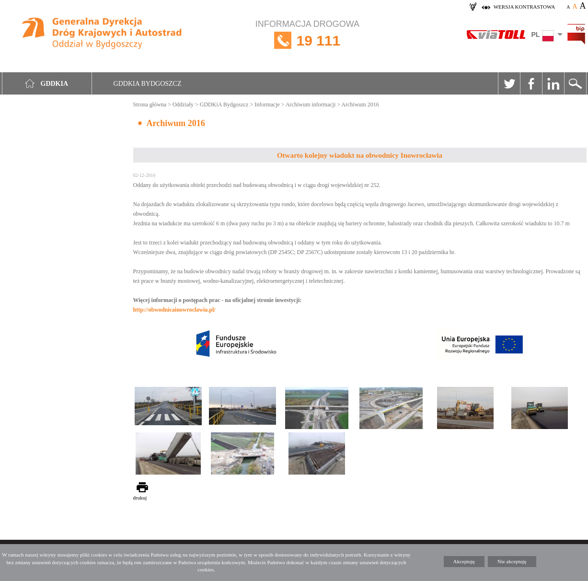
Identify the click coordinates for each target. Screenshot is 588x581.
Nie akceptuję (512, 561)
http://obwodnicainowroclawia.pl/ (174, 309)
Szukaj (575, 83)
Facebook (531, 83)
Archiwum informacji (310, 104)
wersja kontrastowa (524, 7)
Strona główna (150, 104)
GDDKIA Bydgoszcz (148, 83)
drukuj (140, 497)
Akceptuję (464, 561)
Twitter (509, 83)
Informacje (267, 104)
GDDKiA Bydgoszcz (224, 104)
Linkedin (553, 83)
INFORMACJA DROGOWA (307, 40)
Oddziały (183, 104)
